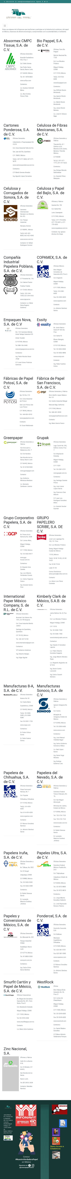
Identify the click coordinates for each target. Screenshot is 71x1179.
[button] (4, 1138)
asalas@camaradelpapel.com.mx (26, 1)
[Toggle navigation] (4, 26)
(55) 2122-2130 (10, 1)
